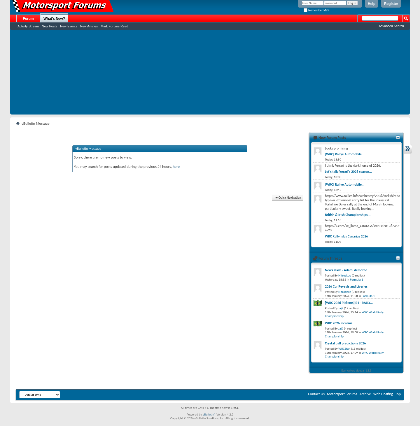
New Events (68, 26)
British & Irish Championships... (347, 215)
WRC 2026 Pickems (338, 323)
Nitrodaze (344, 275)
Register (391, 4)
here (176, 166)
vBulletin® (209, 414)
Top (398, 394)
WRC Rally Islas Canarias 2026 (346, 236)
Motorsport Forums (342, 394)
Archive (365, 394)
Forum (28, 19)
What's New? (54, 19)
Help (371, 4)
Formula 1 (356, 279)
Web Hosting (383, 394)
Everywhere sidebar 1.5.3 (357, 370)
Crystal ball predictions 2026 (345, 343)
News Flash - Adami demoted (346, 270)
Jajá (340, 308)
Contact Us (316, 394)
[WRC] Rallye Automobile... (345, 154)
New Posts (49, 26)
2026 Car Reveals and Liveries (346, 286)
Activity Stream (28, 26)
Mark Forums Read (114, 26)
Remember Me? (316, 10)
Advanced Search (391, 26)
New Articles (89, 26)
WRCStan (344, 349)
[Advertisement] (210, 74)
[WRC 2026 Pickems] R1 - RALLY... (349, 303)
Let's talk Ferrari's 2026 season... (348, 172)
